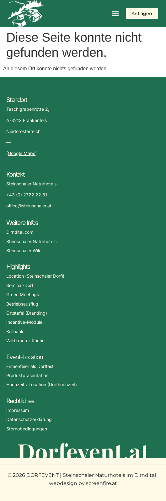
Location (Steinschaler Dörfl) (35, 276)
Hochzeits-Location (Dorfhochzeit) (41, 384)
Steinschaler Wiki (23, 250)
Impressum (17, 410)
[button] (115, 13)
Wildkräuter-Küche (25, 340)
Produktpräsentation (27, 375)
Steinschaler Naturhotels (31, 241)
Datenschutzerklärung (29, 419)
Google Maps (21, 153)
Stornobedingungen (26, 428)
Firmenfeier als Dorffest (30, 366)
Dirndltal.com (19, 232)
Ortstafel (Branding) (26, 313)
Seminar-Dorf (19, 285)
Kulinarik (15, 331)
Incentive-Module (24, 322)
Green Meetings (22, 294)
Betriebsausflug (22, 303)
